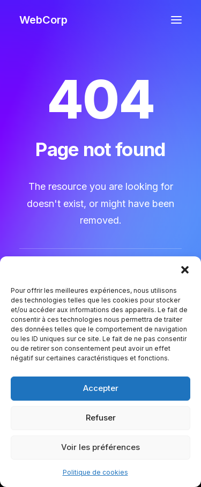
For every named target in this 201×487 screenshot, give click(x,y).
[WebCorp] (43, 19)
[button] (185, 269)
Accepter (100, 388)
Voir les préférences (100, 447)
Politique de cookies (95, 472)
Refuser (101, 417)
